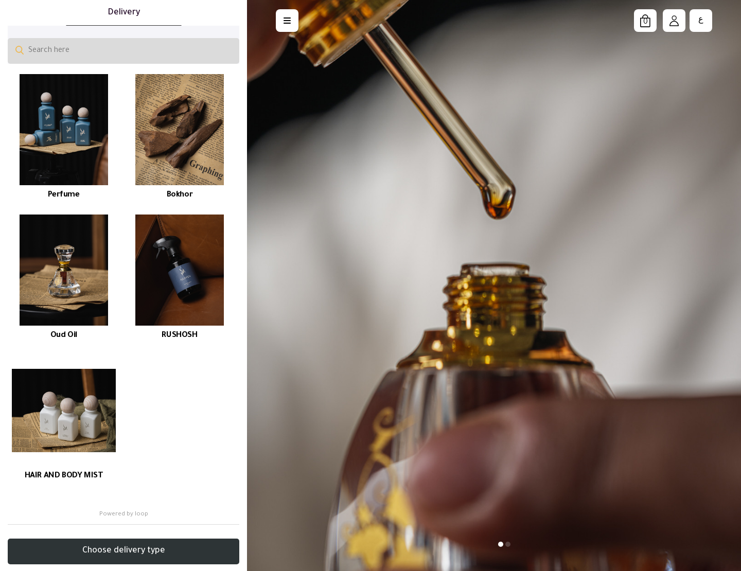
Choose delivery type (123, 551)
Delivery (124, 12)
